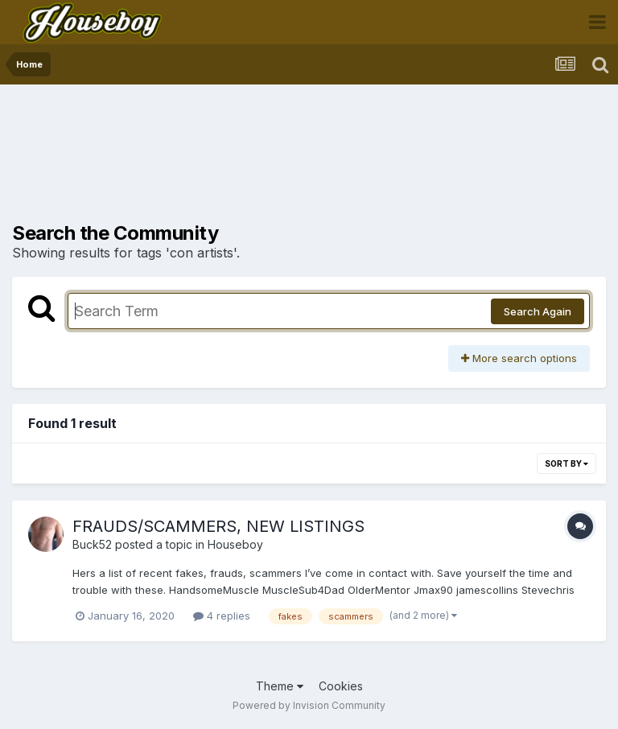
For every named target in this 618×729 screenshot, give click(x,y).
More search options (519, 358)
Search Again (537, 311)
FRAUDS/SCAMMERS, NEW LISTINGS (218, 526)
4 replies (221, 615)
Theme (279, 686)
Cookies (341, 686)
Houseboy (235, 544)
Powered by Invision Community (309, 705)
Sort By (566, 463)
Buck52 (92, 544)
